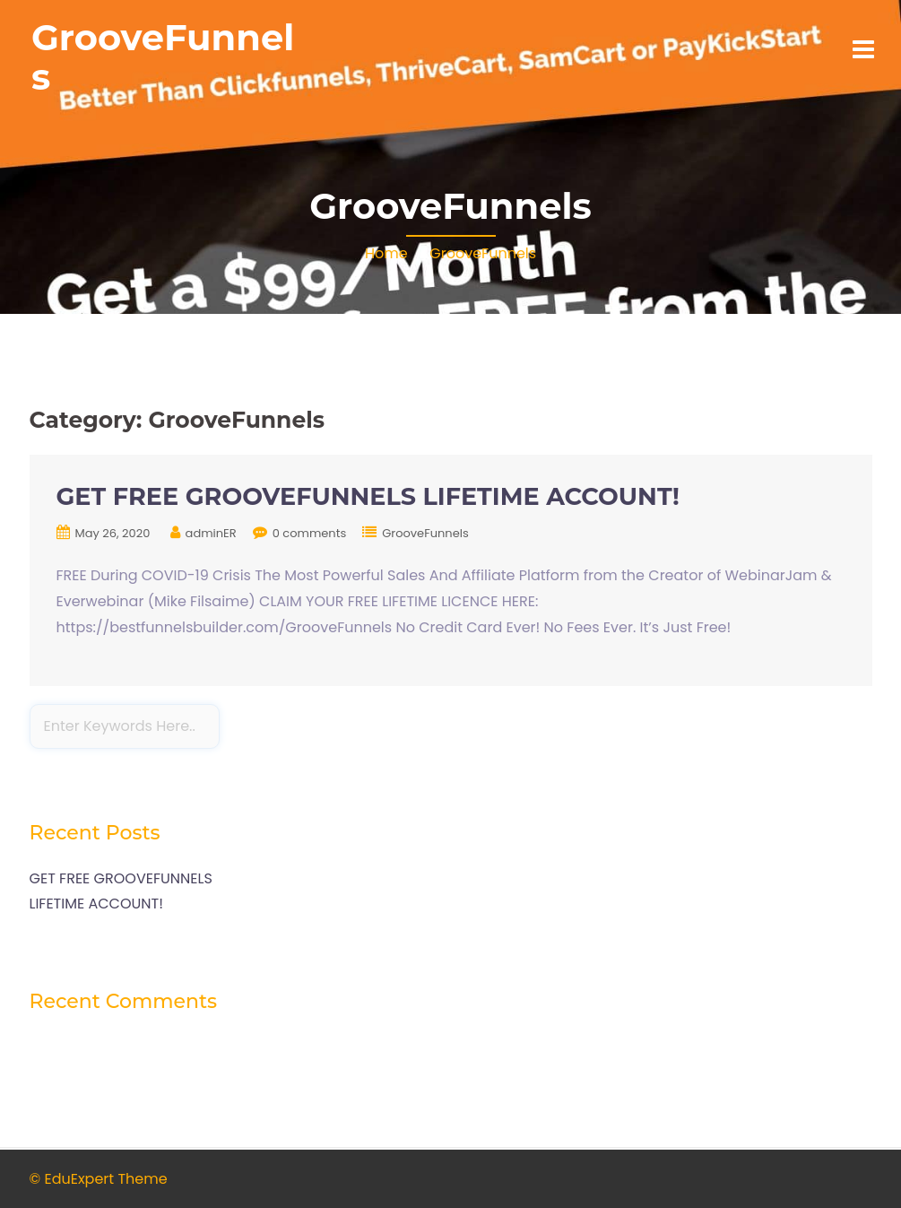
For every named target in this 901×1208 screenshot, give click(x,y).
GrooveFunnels (162, 57)
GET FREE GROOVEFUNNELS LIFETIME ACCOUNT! (368, 496)
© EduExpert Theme (99, 1179)
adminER (211, 533)
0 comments (310, 533)
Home (386, 253)
